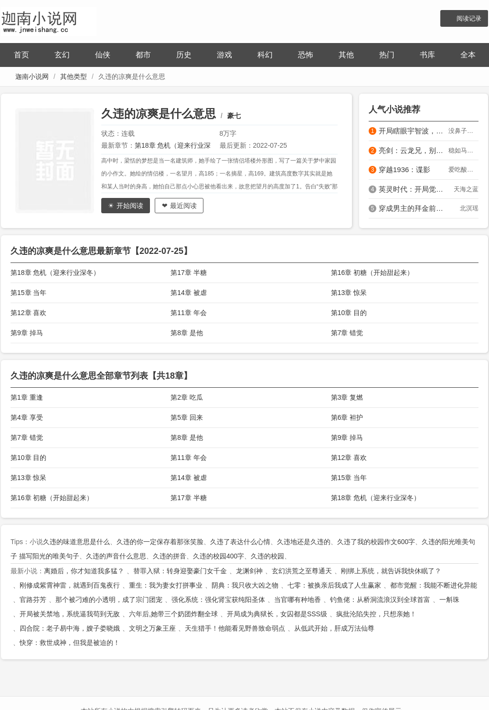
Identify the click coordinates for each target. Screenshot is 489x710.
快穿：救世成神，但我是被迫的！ (70, 642)
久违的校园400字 (218, 556)
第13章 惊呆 (349, 292)
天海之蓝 (466, 189)
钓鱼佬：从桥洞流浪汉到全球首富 (380, 599)
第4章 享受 (27, 417)
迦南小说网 (32, 76)
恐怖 (305, 55)
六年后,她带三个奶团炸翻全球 (173, 614)
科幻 (265, 55)
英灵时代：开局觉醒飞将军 (413, 189)
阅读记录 (469, 18)
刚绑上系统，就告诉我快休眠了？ (391, 571)
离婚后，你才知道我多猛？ (84, 571)
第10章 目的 (349, 313)
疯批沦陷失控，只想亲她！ (376, 614)
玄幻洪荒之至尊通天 (302, 571)
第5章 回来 (186, 417)
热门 (386, 55)
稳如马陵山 (463, 150)
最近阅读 (183, 205)
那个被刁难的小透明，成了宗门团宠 (108, 599)
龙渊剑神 (249, 571)
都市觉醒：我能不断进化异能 (433, 585)
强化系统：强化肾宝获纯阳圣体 (218, 599)
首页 (21, 55)
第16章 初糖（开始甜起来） (372, 272)
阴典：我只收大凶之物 (245, 585)
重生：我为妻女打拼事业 (165, 585)
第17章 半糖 (188, 272)
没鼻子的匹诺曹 (463, 130)
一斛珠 (449, 599)
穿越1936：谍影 (404, 169)
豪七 (234, 116)
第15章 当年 (28, 292)
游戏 (224, 55)
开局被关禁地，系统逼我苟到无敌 (70, 614)
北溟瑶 (469, 208)
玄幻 (62, 55)
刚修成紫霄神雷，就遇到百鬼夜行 (70, 585)
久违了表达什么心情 (240, 542)
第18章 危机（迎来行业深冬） (55, 272)
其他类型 (73, 76)
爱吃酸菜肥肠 (463, 169)
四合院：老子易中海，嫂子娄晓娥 (70, 628)
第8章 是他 (186, 333)
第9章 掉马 (27, 333)
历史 (183, 55)
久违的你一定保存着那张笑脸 (160, 542)
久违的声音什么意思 (116, 556)
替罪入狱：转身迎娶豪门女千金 (180, 571)
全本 (468, 55)
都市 (143, 55)
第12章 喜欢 (28, 313)
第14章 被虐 (188, 292)
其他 (346, 55)
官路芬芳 (33, 599)
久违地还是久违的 (303, 542)
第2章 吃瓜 (186, 397)
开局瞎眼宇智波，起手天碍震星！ (413, 131)
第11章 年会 (188, 313)
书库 (427, 55)
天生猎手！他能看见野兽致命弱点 (235, 628)
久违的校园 (267, 556)
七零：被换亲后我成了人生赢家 (334, 585)
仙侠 (102, 55)
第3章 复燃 (347, 397)
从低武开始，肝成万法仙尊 (334, 628)
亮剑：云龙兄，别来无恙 (413, 150)
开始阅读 (130, 205)
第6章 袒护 (347, 417)
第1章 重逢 (27, 397)
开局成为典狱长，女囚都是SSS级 (277, 614)
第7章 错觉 (347, 333)
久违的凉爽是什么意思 (158, 113)
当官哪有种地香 (297, 599)
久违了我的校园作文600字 (376, 542)
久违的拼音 (169, 556)
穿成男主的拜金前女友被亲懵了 (413, 208)
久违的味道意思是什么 (76, 542)
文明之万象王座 (152, 628)
